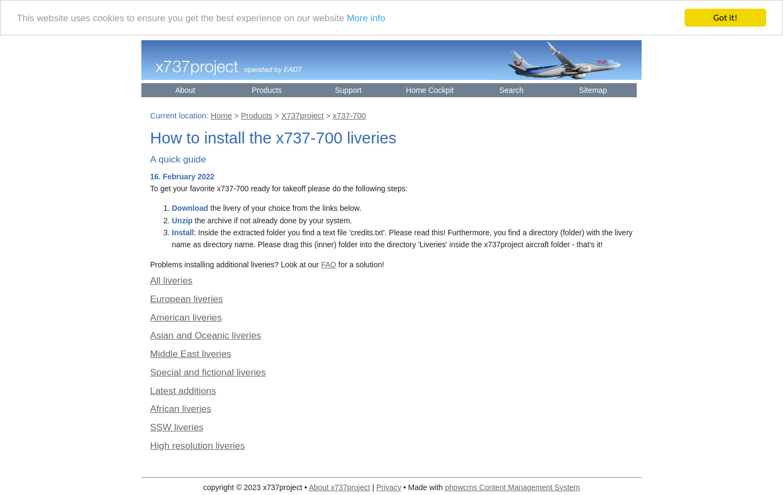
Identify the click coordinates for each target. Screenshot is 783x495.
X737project (302, 115)
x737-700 (349, 115)
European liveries (186, 298)
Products (267, 90)
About (185, 90)
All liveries (171, 280)
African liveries (181, 408)
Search (511, 90)
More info (366, 17)
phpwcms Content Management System (512, 487)
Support (348, 90)
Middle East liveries (190, 353)
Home (221, 115)
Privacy (388, 487)
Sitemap (593, 90)
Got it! (725, 17)
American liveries (186, 317)
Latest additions (183, 390)
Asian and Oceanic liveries (205, 335)
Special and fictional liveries (208, 372)
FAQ (328, 264)
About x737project (339, 487)
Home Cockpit (430, 90)
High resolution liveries (197, 445)
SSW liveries (176, 427)
